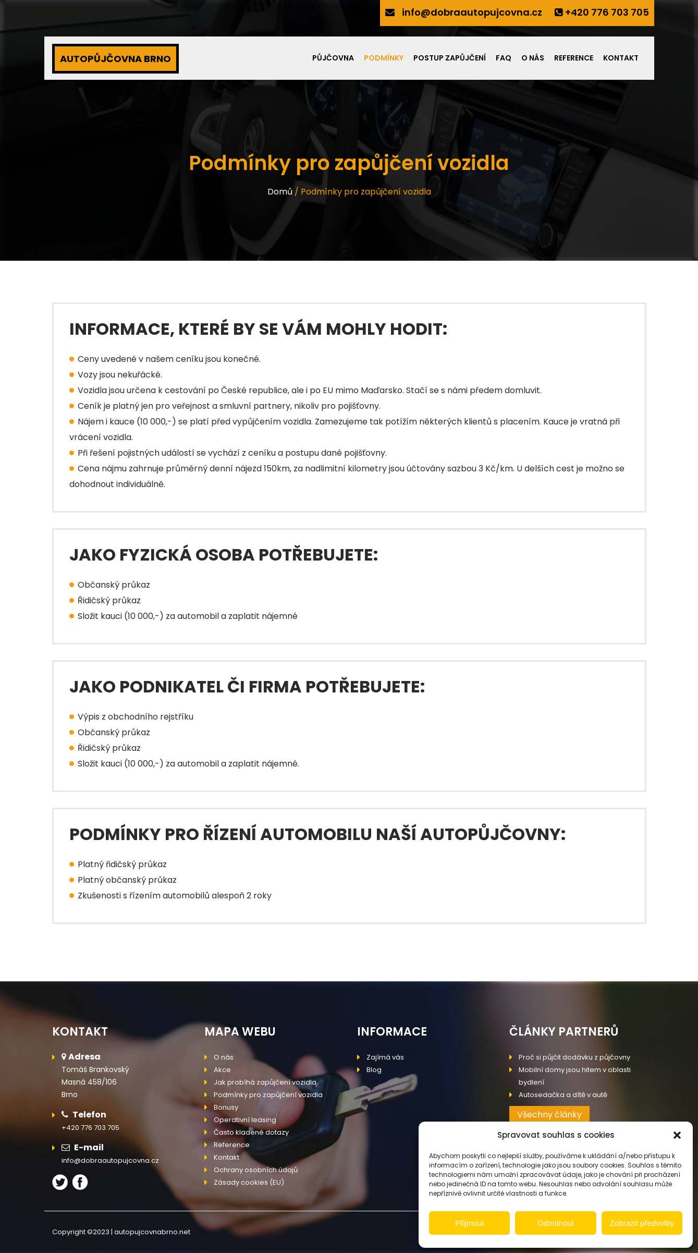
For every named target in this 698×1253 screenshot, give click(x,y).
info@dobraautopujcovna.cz (472, 12)
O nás (532, 58)
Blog (374, 1070)
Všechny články (549, 1115)
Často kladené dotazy (251, 1132)
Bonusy (226, 1107)
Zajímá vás (385, 1057)
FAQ (503, 58)
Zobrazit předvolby (642, 1223)
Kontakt (621, 58)
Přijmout (469, 1223)
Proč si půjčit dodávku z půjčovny (574, 1057)
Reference (573, 58)
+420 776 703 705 (607, 12)
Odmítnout (555, 1223)
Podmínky (383, 58)
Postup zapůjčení (449, 58)
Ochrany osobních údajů (256, 1170)
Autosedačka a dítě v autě (563, 1095)
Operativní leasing (245, 1120)
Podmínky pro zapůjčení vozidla (268, 1095)
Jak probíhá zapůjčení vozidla (265, 1082)
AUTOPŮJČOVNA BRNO (115, 58)
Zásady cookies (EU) (249, 1182)
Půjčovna (333, 58)
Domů (279, 192)
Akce (222, 1070)
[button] (677, 1135)
